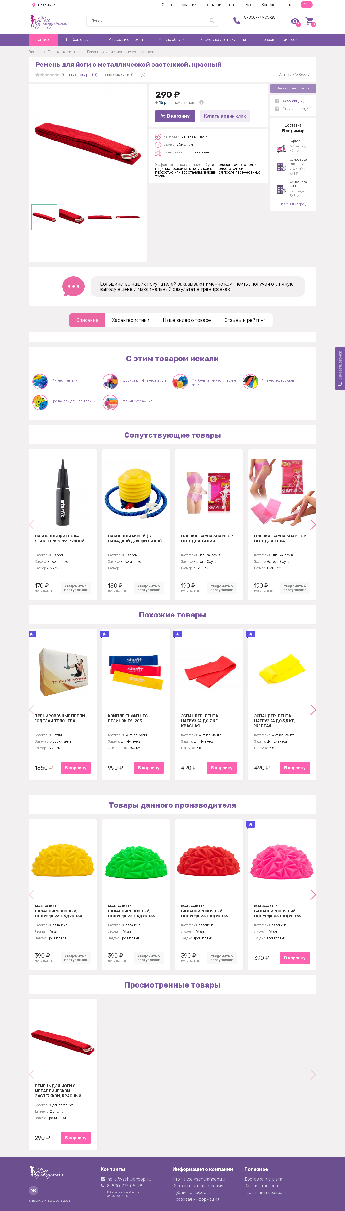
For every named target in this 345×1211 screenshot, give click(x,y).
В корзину (175, 116)
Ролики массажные (137, 401)
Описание (87, 320)
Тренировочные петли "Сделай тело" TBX (60, 718)
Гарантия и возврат (264, 1192)
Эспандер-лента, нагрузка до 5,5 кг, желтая (274, 721)
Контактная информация (197, 1186)
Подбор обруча (79, 39)
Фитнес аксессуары (278, 380)
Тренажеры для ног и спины (74, 401)
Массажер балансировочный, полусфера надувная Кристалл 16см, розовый (281, 911)
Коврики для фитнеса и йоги (144, 380)
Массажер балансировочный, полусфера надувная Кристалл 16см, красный (208, 911)
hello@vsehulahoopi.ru (126, 1179)
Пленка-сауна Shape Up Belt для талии (207, 538)
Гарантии (188, 4)
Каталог (43, 39)
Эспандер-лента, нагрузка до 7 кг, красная (200, 721)
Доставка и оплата (263, 1179)
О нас (167, 4)
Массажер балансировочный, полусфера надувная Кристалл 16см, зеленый (135, 911)
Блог (250, 4)
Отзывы (299, 4)
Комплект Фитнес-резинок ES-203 (129, 718)
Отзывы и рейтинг (245, 320)
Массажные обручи (126, 39)
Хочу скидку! (294, 101)
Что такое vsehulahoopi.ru (198, 1179)
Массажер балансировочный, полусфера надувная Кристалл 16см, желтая (61, 911)
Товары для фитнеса (280, 39)
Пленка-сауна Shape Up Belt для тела (280, 538)
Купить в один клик (225, 116)
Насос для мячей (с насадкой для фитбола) (135, 538)
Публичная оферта (191, 1192)
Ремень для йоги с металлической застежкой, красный (58, 1091)
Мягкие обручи (171, 39)
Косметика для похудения (223, 39)
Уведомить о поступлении (75, 588)
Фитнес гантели (64, 380)
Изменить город (293, 204)
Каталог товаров (261, 1186)
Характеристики (130, 320)
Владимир (44, 5)
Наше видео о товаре (187, 320)
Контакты (270, 4)
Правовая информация (195, 1199)
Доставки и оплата (221, 4)
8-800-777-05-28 (260, 17)
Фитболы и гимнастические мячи (214, 382)
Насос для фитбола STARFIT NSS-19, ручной (60, 538)
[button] (313, 524)
